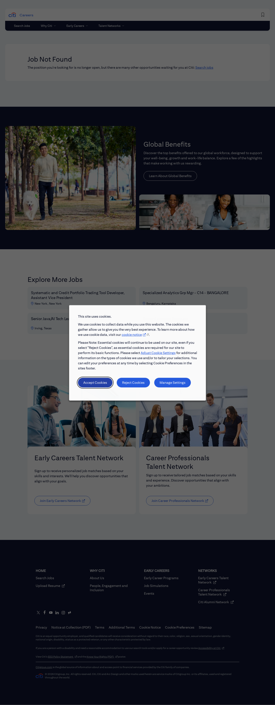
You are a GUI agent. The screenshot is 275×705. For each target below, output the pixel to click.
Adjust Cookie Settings (157, 359)
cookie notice (132, 342)
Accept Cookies (98, 387)
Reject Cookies (133, 387)
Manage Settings (170, 387)
